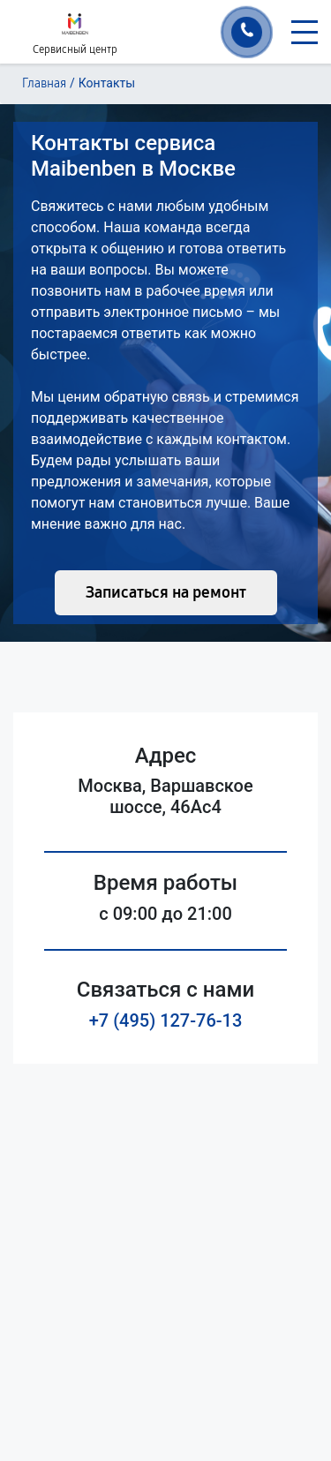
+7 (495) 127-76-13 (166, 1020)
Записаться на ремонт (166, 592)
